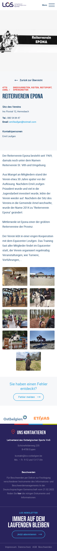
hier (19, 493)
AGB (34, 546)
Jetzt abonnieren (26, 534)
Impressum (11, 546)
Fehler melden (26, 397)
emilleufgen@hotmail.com (22, 121)
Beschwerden (45, 546)
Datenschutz (24, 546)
